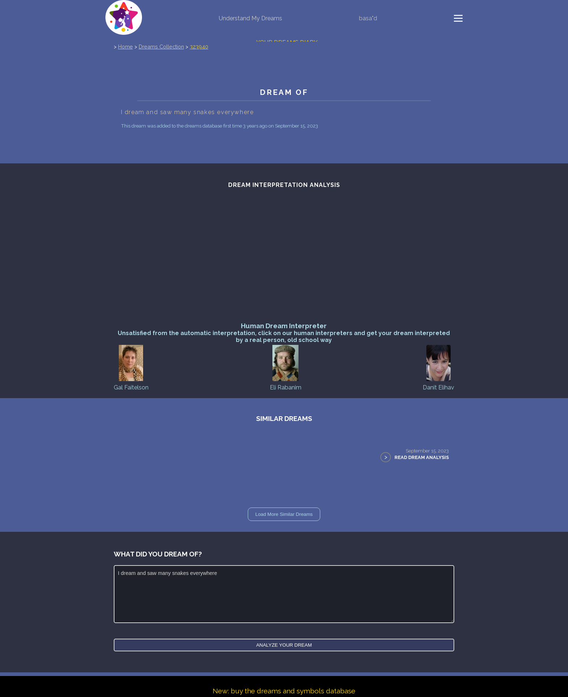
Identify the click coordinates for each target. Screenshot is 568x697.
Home (125, 46)
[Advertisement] (284, 267)
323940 (199, 46)
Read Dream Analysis (421, 457)
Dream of (284, 92)
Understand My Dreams (250, 18)
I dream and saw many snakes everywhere (284, 594)
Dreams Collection (161, 46)
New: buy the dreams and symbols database (284, 691)
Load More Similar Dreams (284, 514)
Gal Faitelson (131, 367)
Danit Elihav (438, 367)
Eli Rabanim (285, 367)
